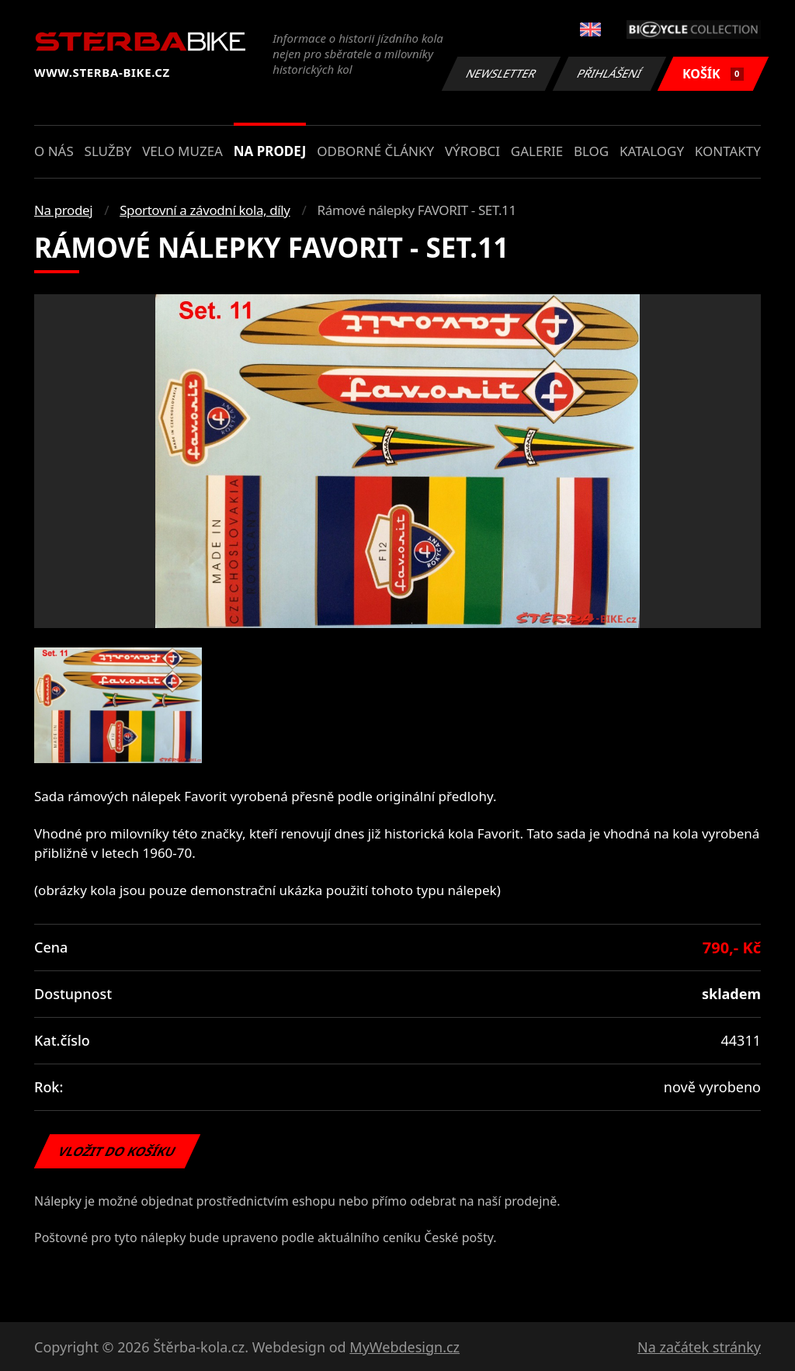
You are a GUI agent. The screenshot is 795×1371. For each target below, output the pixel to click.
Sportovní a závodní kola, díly (205, 210)
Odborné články (375, 151)
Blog (591, 151)
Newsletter (501, 73)
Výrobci (472, 151)
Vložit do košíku (117, 1151)
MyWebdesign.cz (404, 1347)
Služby (108, 151)
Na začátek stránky (699, 1347)
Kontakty (728, 151)
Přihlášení (609, 73)
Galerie (537, 151)
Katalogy (652, 151)
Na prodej (270, 151)
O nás (54, 151)
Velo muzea (182, 151)
